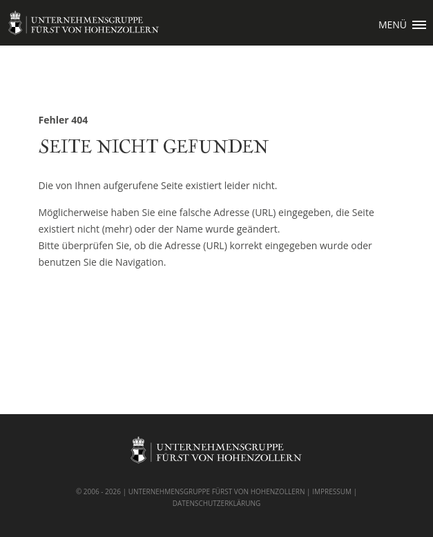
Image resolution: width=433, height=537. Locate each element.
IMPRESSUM (332, 491)
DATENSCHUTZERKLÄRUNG (217, 503)
